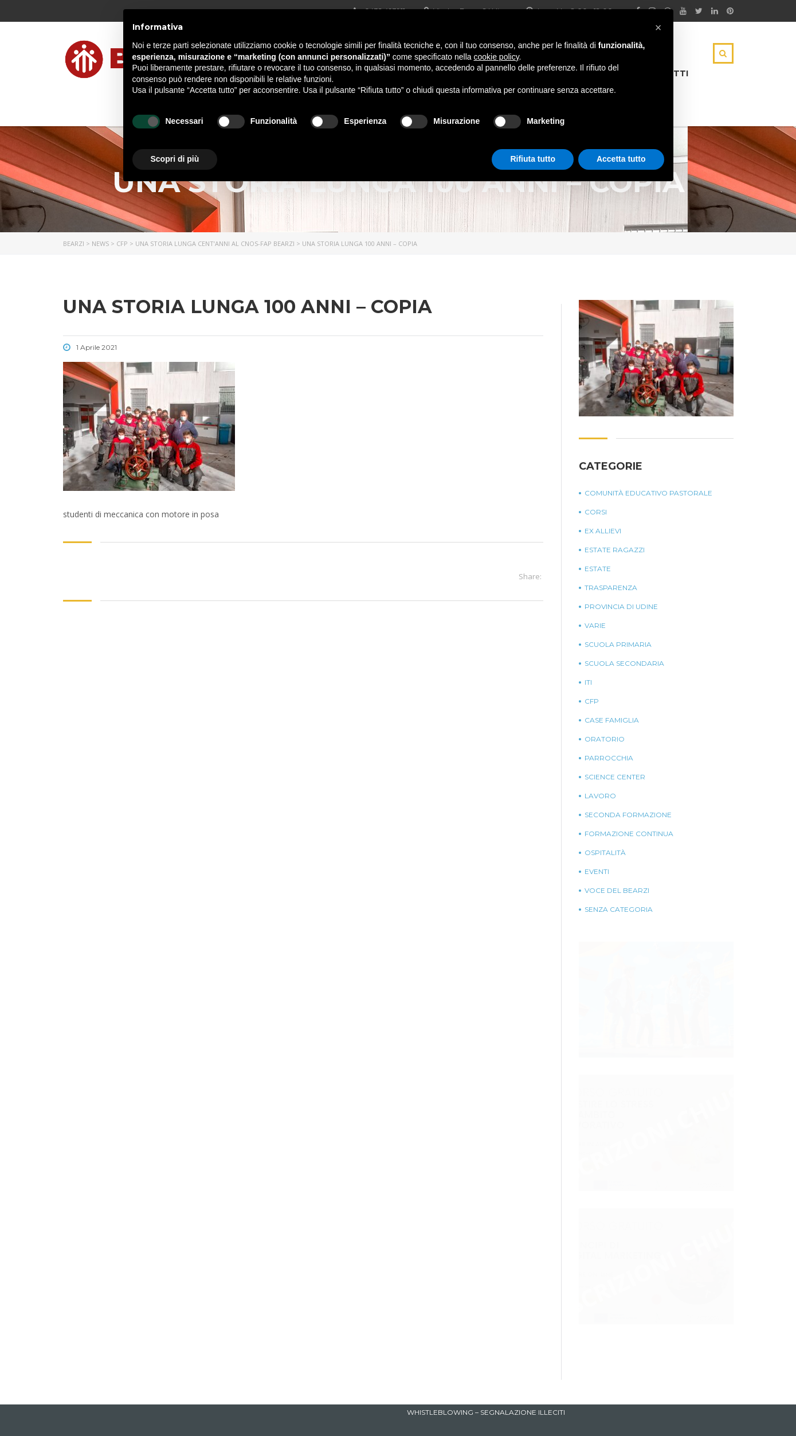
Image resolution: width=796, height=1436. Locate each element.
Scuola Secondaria (624, 663)
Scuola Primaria (618, 644)
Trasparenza (611, 587)
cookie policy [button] (496, 56)
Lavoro (600, 795)
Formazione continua (629, 833)
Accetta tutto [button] (621, 158)
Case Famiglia (612, 720)
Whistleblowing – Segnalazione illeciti (486, 1412)
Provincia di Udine (621, 606)
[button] (658, 27)
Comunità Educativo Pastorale (648, 493)
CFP (592, 701)
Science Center (615, 776)
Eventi (597, 871)
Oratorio (605, 739)
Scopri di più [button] (175, 158)
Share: (530, 576)
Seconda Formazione (628, 814)
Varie (595, 625)
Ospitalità (605, 852)
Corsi (596, 512)
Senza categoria (619, 909)
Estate (598, 568)
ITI (588, 682)
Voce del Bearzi (617, 890)
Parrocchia (609, 758)
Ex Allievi (603, 530)
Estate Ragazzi (615, 549)
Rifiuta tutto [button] (532, 158)
